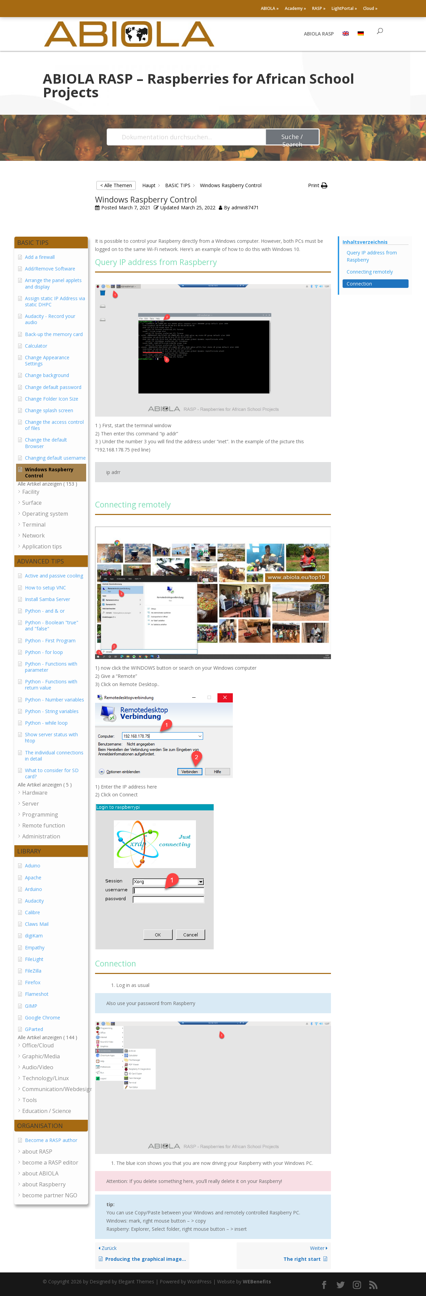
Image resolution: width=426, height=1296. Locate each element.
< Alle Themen (116, 185)
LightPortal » (344, 8)
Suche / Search (292, 139)
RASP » (318, 8)
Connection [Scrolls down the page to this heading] (359, 283)
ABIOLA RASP (319, 34)
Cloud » (370, 8)
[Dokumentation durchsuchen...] (186, 136)
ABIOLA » (270, 8)
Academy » (295, 8)
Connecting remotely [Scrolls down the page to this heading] (370, 271)
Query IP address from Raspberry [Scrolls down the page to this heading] (372, 256)
